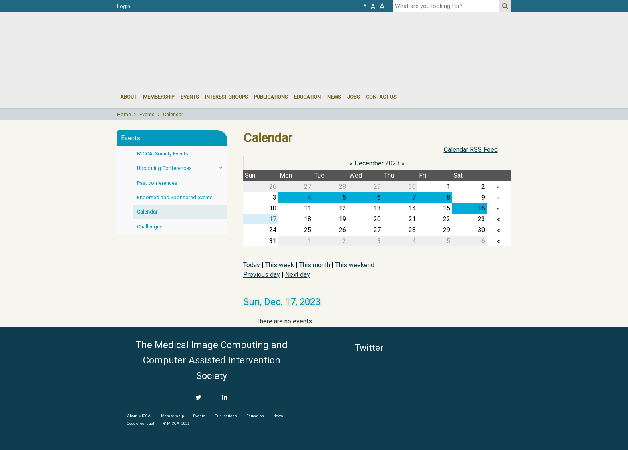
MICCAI (475, 375)
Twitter (369, 347)
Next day (297, 274)
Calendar (173, 114)
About (128, 97)
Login (123, 6)
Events (147, 114)
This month (314, 265)
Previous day (261, 274)
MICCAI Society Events (162, 154)
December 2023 (377, 163)
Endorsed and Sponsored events (175, 197)
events (190, 97)
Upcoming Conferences (182, 167)
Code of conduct (140, 423)
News (334, 97)
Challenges (150, 227)
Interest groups (226, 97)
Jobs (353, 97)
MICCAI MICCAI (182, 36)
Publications (271, 97)
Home (124, 114)
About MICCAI (139, 416)
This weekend (354, 265)
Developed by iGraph (607, 447)
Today (251, 265)
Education (307, 97)
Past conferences (157, 183)
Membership (158, 97)
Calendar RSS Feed (471, 149)
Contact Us (381, 97)
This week (279, 265)
